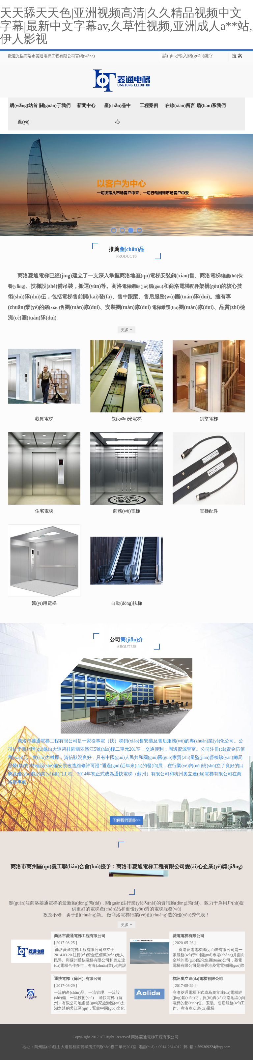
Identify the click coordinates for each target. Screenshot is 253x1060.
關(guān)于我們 (54, 105)
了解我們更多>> (126, 820)
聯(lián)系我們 (211, 105)
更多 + (126, 329)
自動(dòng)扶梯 (126, 603)
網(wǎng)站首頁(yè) (23, 114)
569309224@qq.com (214, 1047)
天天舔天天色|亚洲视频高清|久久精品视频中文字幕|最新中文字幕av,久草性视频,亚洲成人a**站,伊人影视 (126, 25)
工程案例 (149, 105)
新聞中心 (86, 105)
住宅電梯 (44, 511)
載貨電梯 (44, 418)
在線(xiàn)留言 (180, 105)
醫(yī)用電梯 (44, 603)
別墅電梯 (209, 418)
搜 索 (237, 55)
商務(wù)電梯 (126, 511)
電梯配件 (209, 511)
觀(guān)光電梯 (126, 418)
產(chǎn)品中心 (117, 114)
